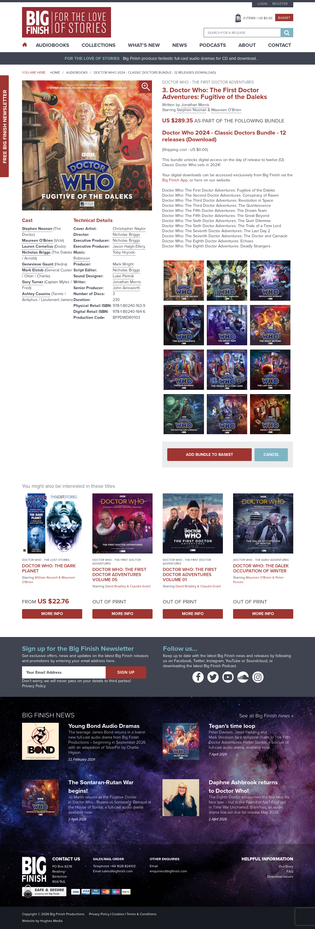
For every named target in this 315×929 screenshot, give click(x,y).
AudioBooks (52, 45)
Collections (99, 45)
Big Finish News (48, 715)
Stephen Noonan (37, 229)
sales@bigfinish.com (117, 871)
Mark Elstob (33, 270)
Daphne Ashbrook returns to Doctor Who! (243, 786)
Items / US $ (257, 18)
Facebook (182, 661)
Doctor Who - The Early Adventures (261, 560)
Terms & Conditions (142, 914)
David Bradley (115, 586)
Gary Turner (32, 282)
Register (280, 3)
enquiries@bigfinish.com (168, 871)
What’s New (144, 45)
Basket (284, 17)
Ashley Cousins (36, 294)
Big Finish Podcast (220, 666)
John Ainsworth (126, 288)
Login (262, 3)
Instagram (215, 661)
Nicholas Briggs (36, 252)
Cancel (271, 455)
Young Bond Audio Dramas (104, 725)
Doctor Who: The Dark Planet (49, 568)
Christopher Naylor (129, 229)
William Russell (46, 577)
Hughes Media (51, 920)
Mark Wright (123, 264)
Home (55, 72)
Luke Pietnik (123, 276)
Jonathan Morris (127, 282)
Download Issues (280, 876)
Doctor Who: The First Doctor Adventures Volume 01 (190, 574)
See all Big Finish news (264, 716)
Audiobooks (77, 72)
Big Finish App (175, 180)
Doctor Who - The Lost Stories (45, 560)
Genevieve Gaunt (37, 264)
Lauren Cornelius (37, 246)
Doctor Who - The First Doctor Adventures (116, 562)
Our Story (286, 866)
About (247, 45)
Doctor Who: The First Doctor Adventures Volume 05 (119, 574)
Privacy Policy (34, 686)
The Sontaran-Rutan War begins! (101, 786)
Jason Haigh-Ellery (129, 246)
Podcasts (212, 45)
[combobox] (242, 32)
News (179, 45)
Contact (279, 45)
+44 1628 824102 (123, 866)
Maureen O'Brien (37, 240)
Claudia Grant (140, 586)
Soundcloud (256, 661)
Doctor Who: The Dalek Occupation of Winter (261, 568)
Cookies (118, 914)
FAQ (289, 871)
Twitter (199, 661)
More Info (52, 614)
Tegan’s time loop (233, 725)
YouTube (232, 661)
